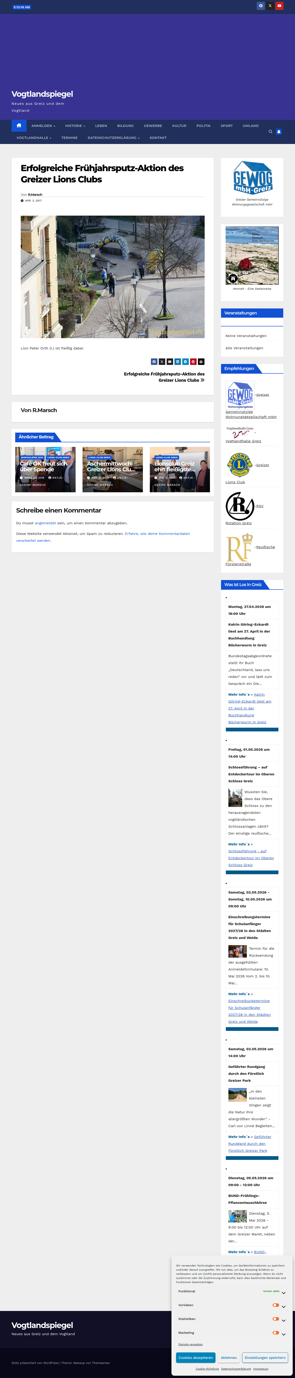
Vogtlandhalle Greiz (243, 441)
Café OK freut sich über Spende (43, 466)
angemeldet (45, 523)
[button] (270, 131)
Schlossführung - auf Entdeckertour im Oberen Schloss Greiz (251, 858)
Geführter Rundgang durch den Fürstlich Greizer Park (249, 1144)
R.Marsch (35, 195)
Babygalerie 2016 (32, 457)
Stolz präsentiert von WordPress (36, 1363)
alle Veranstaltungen (244, 348)
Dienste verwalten (190, 1344)
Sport (227, 126)
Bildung (125, 126)
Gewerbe (153, 126)
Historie (74, 126)
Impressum (260, 1368)
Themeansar (101, 1363)
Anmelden (42, 126)
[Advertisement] (147, 54)
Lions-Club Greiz (58, 457)
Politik (204, 126)
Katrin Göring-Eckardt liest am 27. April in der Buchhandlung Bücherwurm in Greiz (249, 708)
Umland (251, 126)
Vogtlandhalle (33, 138)
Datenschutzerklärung (236, 1368)
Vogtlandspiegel (42, 94)
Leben (101, 126)
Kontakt (158, 138)
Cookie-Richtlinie (207, 1368)
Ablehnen (229, 1358)
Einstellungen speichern (265, 1358)
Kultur (179, 126)
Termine (70, 138)
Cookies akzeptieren (196, 1358)
